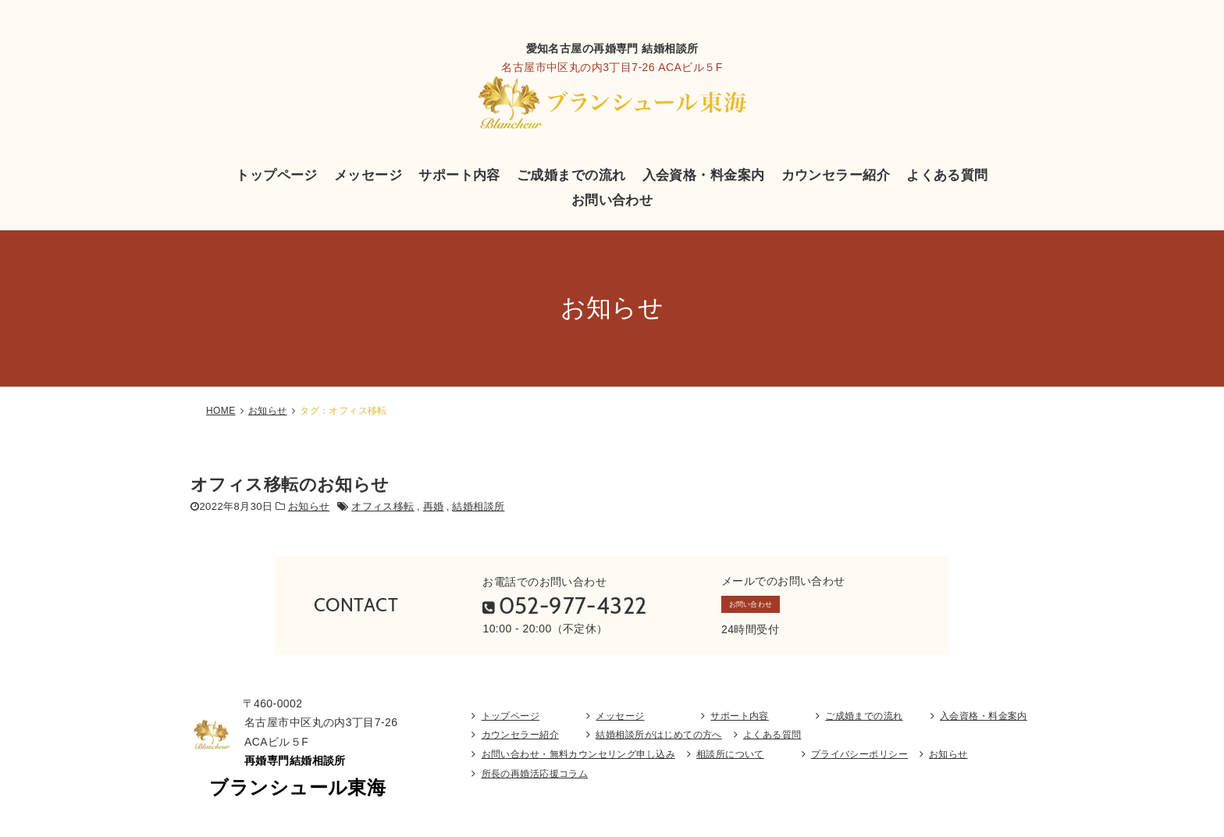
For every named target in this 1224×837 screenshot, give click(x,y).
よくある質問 (947, 175)
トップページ (277, 175)
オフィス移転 (383, 506)
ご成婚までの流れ (571, 175)
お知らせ (267, 410)
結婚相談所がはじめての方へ (658, 745)
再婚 (433, 506)
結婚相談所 (478, 506)
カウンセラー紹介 (835, 175)
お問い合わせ (612, 200)
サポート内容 (459, 175)
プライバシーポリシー (859, 764)
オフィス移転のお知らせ (290, 484)
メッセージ (368, 175)
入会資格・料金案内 (703, 175)
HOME (221, 410)
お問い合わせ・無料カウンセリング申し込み (578, 764)
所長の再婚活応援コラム (535, 784)
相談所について (730, 764)
